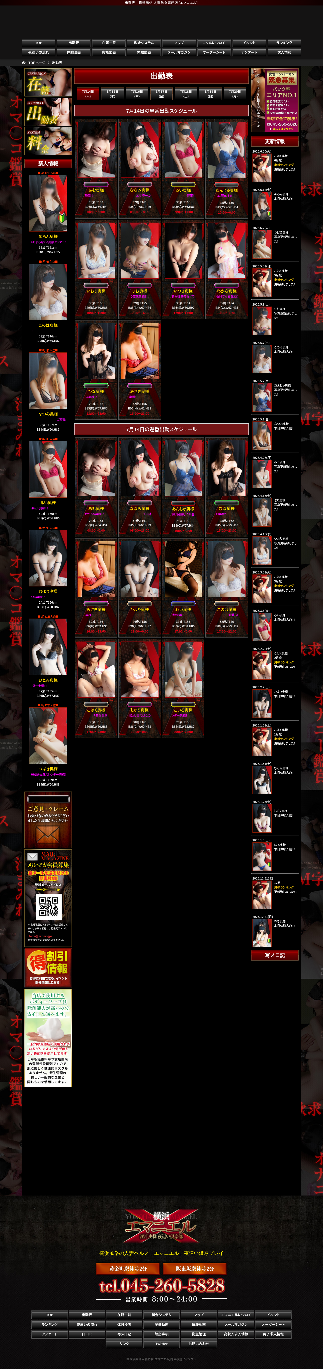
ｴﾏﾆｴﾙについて (214, 42)
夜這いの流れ (38, 52)
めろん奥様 (48, 236)
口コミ (87, 1333)
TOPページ (37, 62)
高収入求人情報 (236, 1333)
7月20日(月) (235, 93)
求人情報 (284, 52)
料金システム (144, 42)
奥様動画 (109, 52)
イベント (249, 42)
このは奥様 (48, 325)
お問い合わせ (198, 1343)
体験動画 (144, 52)
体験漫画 (74, 52)
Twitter (161, 1343)
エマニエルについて (236, 1314)
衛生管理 (199, 1333)
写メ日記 (124, 1333)
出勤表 (74, 42)
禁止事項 (161, 1333)
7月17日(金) (161, 93)
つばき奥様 (48, 769)
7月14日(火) (88, 93)
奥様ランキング (284, 662)
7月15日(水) (112, 93)
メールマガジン (178, 52)
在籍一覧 (109, 42)
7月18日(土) (186, 93)
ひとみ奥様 (48, 680)
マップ (179, 42)
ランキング (284, 42)
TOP (38, 42)
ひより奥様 (48, 591)
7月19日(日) (210, 93)
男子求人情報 (273, 1333)
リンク (124, 1343)
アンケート (249, 52)
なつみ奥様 (48, 414)
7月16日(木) (137, 93)
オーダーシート (214, 52)
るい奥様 (48, 502)
